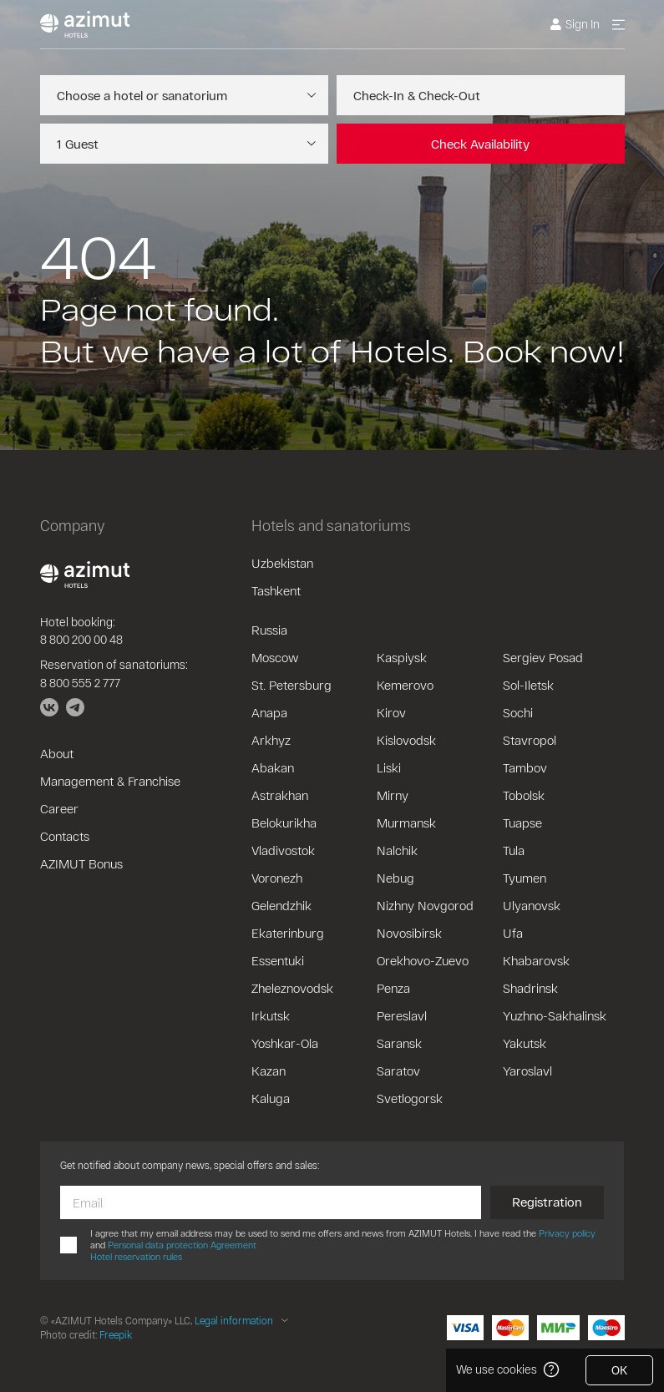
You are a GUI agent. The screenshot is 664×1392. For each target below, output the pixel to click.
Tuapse (522, 822)
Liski (389, 767)
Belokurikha (284, 822)
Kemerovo (405, 684)
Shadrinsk (530, 987)
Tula (514, 850)
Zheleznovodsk (292, 987)
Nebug (395, 877)
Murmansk (406, 822)
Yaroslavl (527, 1070)
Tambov (525, 767)
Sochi (518, 712)
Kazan (268, 1070)
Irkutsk (270, 1015)
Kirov (391, 712)
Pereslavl (402, 1015)
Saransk (399, 1042)
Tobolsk (524, 794)
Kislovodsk (406, 739)
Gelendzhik (281, 905)
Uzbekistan (282, 562)
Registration (547, 1201)
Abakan (272, 767)
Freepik (115, 1334)
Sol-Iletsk (528, 684)
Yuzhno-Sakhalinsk (554, 1015)
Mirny (392, 794)
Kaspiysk (402, 657)
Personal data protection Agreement (182, 1244)
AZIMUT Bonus (81, 863)
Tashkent (276, 590)
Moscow (274, 657)
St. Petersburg (291, 684)
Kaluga (270, 1098)
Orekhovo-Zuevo (423, 960)
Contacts (64, 835)
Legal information (234, 1320)
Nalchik (397, 850)
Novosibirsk (409, 932)
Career (59, 808)
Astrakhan (279, 794)
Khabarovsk (536, 960)
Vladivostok (283, 850)
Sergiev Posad (543, 657)
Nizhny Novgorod (425, 905)
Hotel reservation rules (136, 1256)
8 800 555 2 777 (80, 683)
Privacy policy (567, 1232)
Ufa (513, 932)
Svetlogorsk (410, 1098)
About (56, 753)
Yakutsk (524, 1042)
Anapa (269, 712)
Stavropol (529, 739)
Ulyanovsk (531, 905)
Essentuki (277, 960)
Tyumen (524, 877)
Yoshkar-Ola (284, 1042)
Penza (393, 987)
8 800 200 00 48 (81, 639)
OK (619, 1370)
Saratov (398, 1070)
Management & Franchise (110, 780)
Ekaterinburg (287, 932)
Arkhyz (271, 739)
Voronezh (276, 877)
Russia (269, 629)
